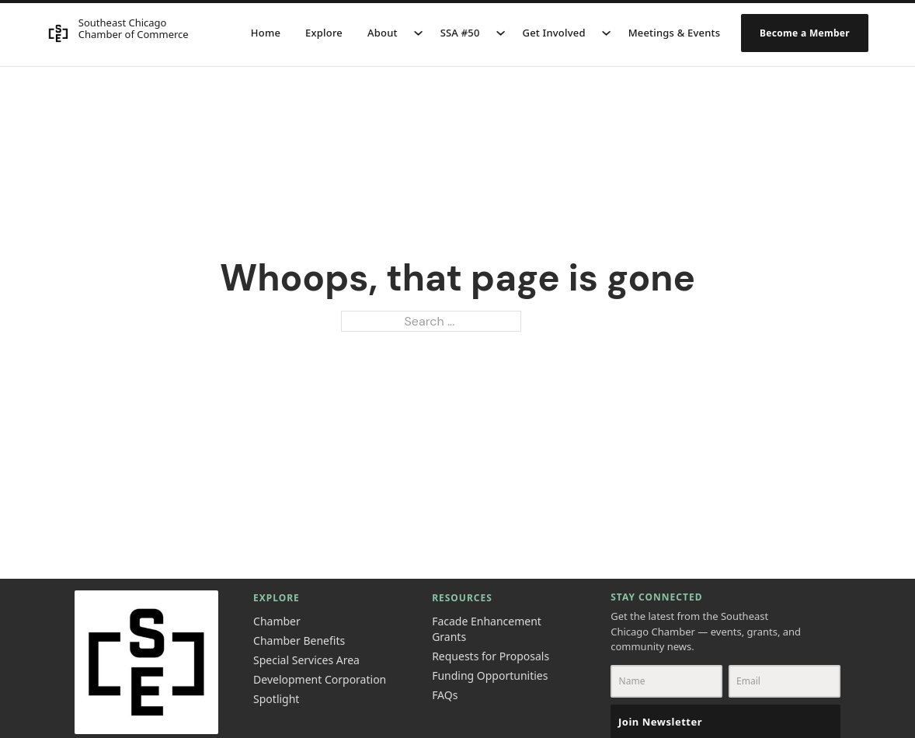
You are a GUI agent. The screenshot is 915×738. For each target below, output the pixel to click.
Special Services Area (306, 660)
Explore (324, 33)
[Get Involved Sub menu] (606, 33)
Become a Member (805, 33)
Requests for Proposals (490, 656)
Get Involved (554, 33)
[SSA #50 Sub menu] (501, 33)
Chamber (277, 621)
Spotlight (276, 698)
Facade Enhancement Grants (486, 629)
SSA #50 (460, 33)
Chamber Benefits (299, 640)
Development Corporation (319, 679)
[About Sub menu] (418, 33)
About (382, 33)
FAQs (444, 695)
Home (265, 33)
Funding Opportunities (490, 675)
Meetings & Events (674, 33)
